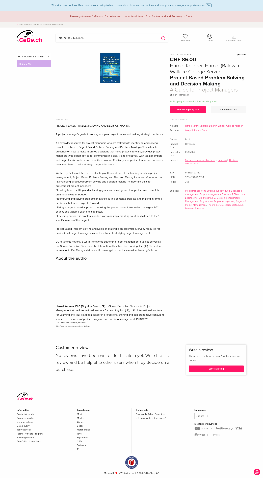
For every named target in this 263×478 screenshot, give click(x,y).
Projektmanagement (195, 191)
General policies (25, 422)
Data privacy (23, 425)
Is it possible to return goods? (151, 418)
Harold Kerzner (192, 126)
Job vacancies (24, 429)
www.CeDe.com (94, 16)
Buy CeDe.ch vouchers (29, 441)
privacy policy (98, 5)
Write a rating (216, 368)
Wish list (185, 38)
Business (222, 160)
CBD (79, 441)
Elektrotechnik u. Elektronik (213, 198)
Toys (79, 433)
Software (81, 445)
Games (80, 422)
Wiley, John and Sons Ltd (198, 130)
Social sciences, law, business (200, 160)
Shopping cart (234, 38)
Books (26, 63)
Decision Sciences (194, 208)
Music (80, 414)
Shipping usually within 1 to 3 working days (195, 101)
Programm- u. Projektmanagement (217, 201)
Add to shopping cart (187, 109)
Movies (80, 418)
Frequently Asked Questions (151, 414)
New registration (25, 437)
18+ (78, 449)
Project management (210, 194)
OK (209, 5)
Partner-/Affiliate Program (30, 433)
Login (210, 38)
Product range (33, 56)
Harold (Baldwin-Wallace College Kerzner (222, 126)
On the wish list (228, 109)
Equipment (82, 437)
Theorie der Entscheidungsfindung (225, 205)
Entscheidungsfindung (218, 191)
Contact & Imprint (26, 414)
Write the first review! (180, 55)
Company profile (25, 418)
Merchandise (83, 429)
